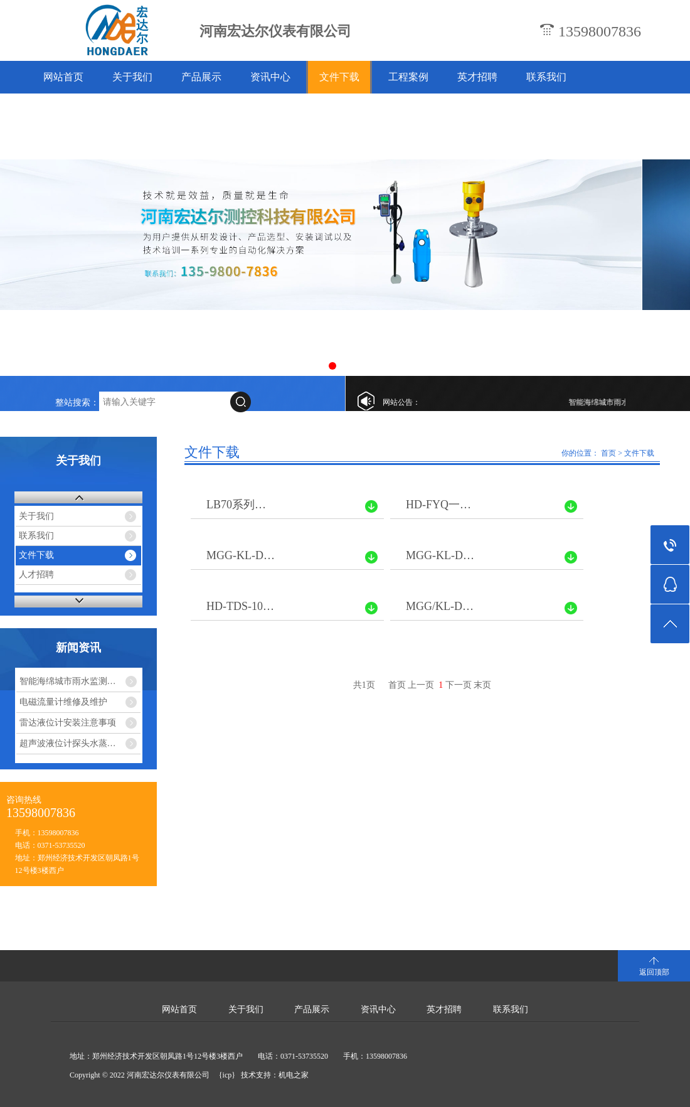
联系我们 (546, 77)
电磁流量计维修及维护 (63, 702)
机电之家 (294, 1075)
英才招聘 (477, 77)
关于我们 (132, 77)
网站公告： (401, 402)
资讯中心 (270, 77)
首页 (608, 453)
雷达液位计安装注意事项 (67, 722)
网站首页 (63, 77)
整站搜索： (77, 402)
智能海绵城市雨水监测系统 (617, 402)
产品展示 (201, 77)
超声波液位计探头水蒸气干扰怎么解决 (80, 743)
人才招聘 (36, 574)
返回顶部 (654, 972)
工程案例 (408, 77)
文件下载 (339, 77)
